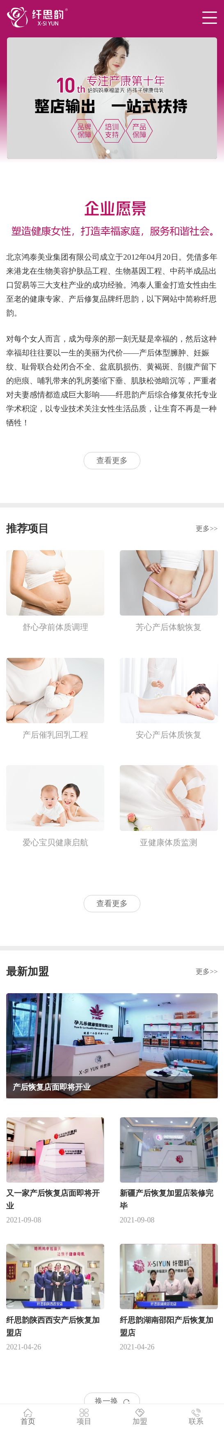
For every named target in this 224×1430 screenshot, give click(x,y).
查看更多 (112, 460)
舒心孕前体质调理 (55, 627)
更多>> (206, 529)
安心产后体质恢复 (168, 734)
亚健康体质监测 (168, 842)
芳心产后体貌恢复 (168, 627)
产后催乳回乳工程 (55, 734)
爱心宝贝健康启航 (55, 842)
